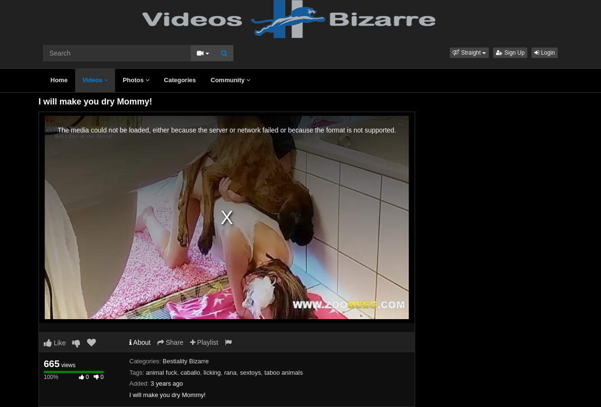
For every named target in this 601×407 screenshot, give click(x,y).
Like (55, 343)
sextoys (250, 372)
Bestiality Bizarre (186, 361)
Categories (180, 80)
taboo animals (283, 372)
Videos (95, 80)
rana (230, 372)
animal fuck (161, 372)
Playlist (204, 342)
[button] (469, 52)
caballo (190, 372)
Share (170, 342)
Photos (136, 80)
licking (212, 372)
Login (544, 52)
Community (230, 80)
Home (59, 80)
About (140, 342)
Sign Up (510, 52)
